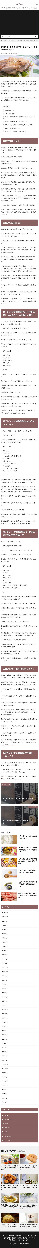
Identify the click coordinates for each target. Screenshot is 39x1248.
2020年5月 (4, 942)
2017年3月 (4, 1098)
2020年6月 (4, 938)
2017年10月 (5, 1068)
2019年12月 (5, 963)
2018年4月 (4, 1043)
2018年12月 (5, 1009)
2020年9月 (4, 925)
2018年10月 (5, 1018)
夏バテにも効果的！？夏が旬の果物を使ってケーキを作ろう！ (27, 850)
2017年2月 (4, 1102)
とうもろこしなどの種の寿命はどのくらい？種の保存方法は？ (27, 861)
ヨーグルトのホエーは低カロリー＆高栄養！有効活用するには (28, 1206)
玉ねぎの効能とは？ (9, 114)
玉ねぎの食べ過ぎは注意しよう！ (12, 128)
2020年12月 (5, 912)
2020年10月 (5, 921)
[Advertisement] (19, 23)
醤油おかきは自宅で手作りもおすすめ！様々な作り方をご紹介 (9, 1187)
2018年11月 (5, 1013)
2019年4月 (4, 992)
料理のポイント (16, 8)
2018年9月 (4, 1022)
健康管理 (8, 8)
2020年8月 (4, 929)
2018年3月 (4, 1047)
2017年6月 (4, 1085)
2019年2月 (4, 1001)
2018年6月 (4, 1035)
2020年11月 (5, 917)
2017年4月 (4, 1094)
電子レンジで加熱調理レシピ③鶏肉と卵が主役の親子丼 (18, 125)
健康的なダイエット (8, 1119)
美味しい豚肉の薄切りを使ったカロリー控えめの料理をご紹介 (27, 895)
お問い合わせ (12, 1240)
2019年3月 (4, 997)
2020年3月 (4, 950)
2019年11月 (5, 967)
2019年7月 (4, 980)
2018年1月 (4, 1056)
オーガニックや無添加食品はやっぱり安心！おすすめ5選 (28, 1225)
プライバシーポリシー (24, 1240)
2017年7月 (4, 1081)
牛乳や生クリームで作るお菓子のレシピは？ (27, 837)
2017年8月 (4, 1077)
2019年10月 (5, 971)
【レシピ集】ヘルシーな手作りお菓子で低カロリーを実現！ (28, 1167)
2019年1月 (4, 1005)
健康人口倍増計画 (24, 1243)
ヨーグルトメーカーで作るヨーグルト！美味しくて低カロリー (28, 1187)
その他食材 (34, 8)
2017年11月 (5, 1064)
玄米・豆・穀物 (26, 8)
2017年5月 (4, 1089)
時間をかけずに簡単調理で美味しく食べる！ (15, 131)
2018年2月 (4, 1051)
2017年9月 (4, 1072)
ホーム (5, 1236)
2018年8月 (4, 1026)
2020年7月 (4, 933)
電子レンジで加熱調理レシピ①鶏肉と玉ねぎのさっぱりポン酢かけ (19, 117)
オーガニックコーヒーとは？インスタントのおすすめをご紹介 (9, 1167)
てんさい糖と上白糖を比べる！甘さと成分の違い (27, 871)
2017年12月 (5, 1060)
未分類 (5, 1132)
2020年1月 (4, 959)
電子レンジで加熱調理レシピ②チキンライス (15, 122)
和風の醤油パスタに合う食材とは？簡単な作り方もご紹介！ (9, 1206)
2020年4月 (4, 946)
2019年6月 (4, 984)
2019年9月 (4, 976)
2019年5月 (4, 988)
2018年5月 (4, 1039)
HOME (3, 8)
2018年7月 (4, 1030)
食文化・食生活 (7, 1140)
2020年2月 (4, 955)
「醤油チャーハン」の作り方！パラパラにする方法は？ (9, 1225)
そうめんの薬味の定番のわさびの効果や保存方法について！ (27, 884)
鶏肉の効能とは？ (8, 110)
